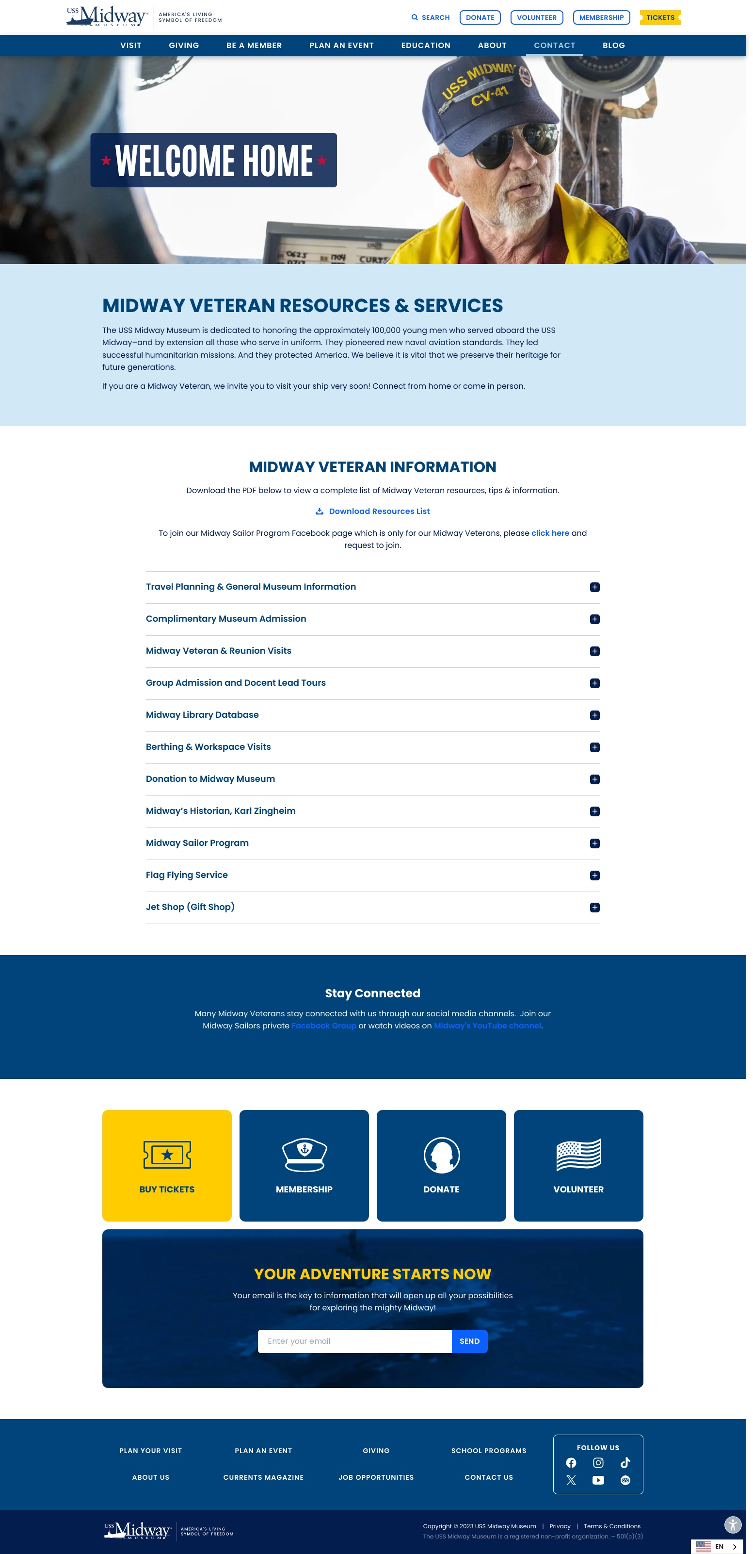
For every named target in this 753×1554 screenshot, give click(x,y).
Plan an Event (341, 45)
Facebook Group (323, 1025)
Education (426, 45)
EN (709, 1547)
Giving (184, 45)
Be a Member (254, 45)
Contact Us (489, 1477)
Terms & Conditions (612, 1526)
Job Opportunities (376, 1477)
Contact (555, 45)
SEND (470, 1341)
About (492, 45)
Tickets (661, 17)
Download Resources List (379, 511)
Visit (131, 45)
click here (550, 532)
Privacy (560, 1526)
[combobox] (717, 1546)
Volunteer (537, 17)
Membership (601, 17)
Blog (614, 45)
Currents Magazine (264, 1477)
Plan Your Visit (150, 1450)
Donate (480, 17)
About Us (151, 1477)
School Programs (489, 1450)
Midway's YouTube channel (487, 1025)
